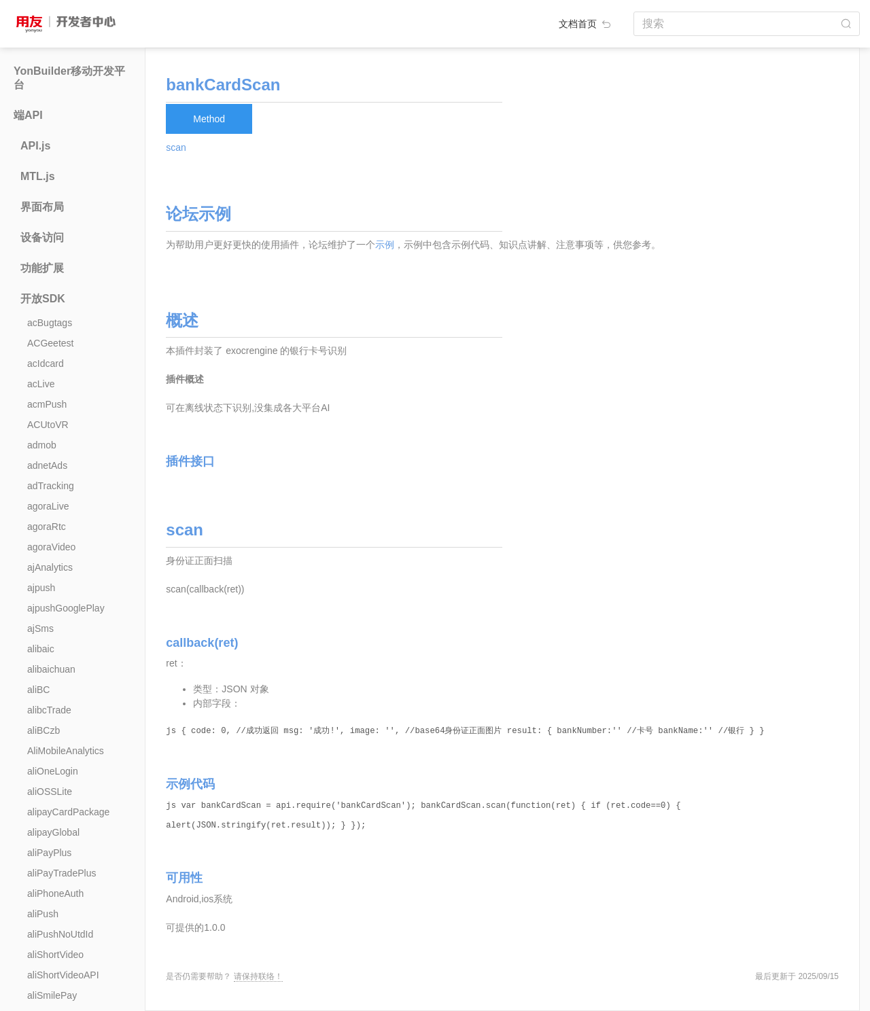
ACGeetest (50, 343)
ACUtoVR (48, 424)
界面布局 (42, 207)
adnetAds (47, 465)
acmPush (47, 404)
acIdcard (45, 363)
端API (28, 115)
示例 (384, 244)
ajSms (40, 628)
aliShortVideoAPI (63, 975)
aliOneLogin (52, 771)
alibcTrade (49, 710)
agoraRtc (46, 526)
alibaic (40, 648)
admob (41, 445)
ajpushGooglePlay (66, 608)
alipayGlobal (53, 832)
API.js (35, 146)
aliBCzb (43, 730)
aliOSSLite (49, 791)
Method (209, 118)
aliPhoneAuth (55, 893)
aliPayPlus (49, 852)
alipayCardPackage (68, 811)
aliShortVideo (55, 954)
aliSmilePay (52, 995)
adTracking (50, 485)
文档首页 (586, 23)
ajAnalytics (50, 567)
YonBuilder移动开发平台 (69, 77)
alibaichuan (51, 669)
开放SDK (42, 298)
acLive (40, 383)
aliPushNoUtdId (60, 934)
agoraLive (48, 506)
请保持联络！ (258, 976)
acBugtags (49, 322)
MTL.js (37, 176)
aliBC (38, 689)
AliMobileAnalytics (65, 750)
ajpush (41, 587)
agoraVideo (51, 547)
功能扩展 (42, 268)
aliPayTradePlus (61, 873)
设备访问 (42, 237)
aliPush (42, 913)
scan (176, 147)
